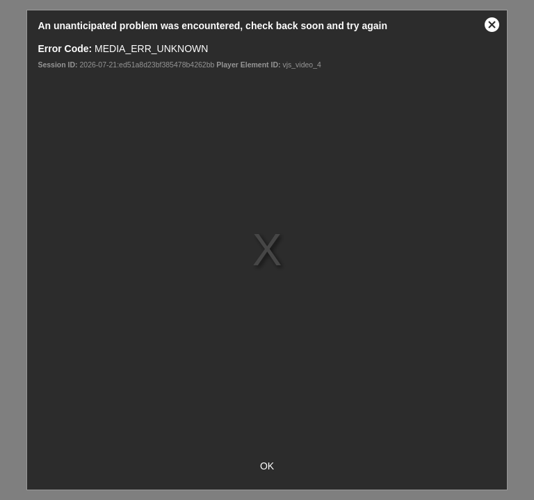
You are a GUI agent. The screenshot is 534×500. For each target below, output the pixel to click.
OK (267, 466)
